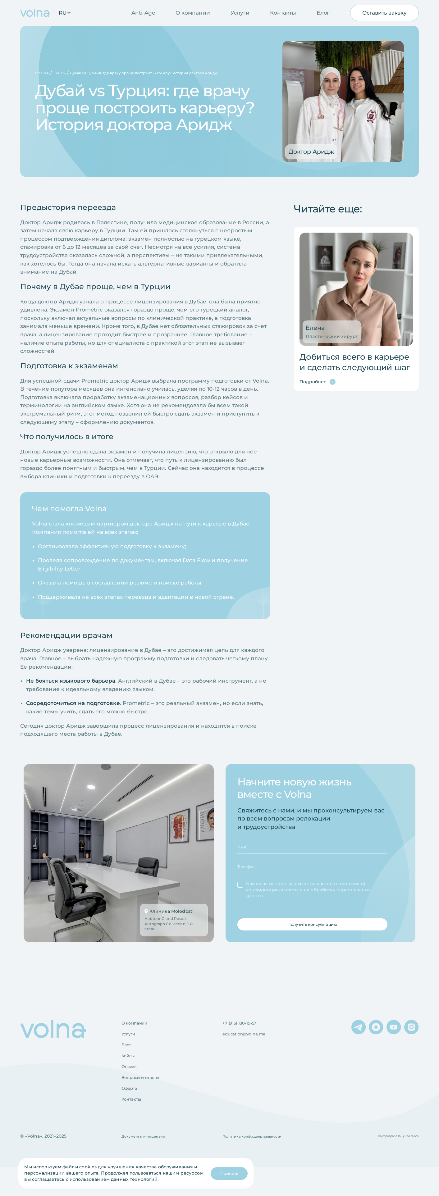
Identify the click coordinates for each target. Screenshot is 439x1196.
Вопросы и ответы (146, 1102)
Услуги (240, 13)
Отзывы (132, 1089)
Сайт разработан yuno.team (391, 1165)
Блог (323, 13)
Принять (224, 1173)
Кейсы (130, 1076)
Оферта (132, 1115)
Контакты (283, 13)
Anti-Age (143, 13)
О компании (193, 13)
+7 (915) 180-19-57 (244, 1038)
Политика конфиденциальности (260, 1165)
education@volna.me (250, 1051)
